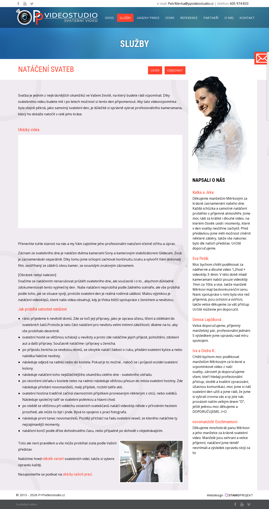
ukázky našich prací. (78, 474)
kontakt (246, 18)
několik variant (53, 458)
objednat (175, 70)
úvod (109, 18)
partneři (211, 18)
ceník (169, 18)
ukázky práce (148, 18)
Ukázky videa (28, 129)
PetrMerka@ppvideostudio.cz (191, 3)
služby (125, 18)
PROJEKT (240, 495)
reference (189, 18)
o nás (229, 18)
